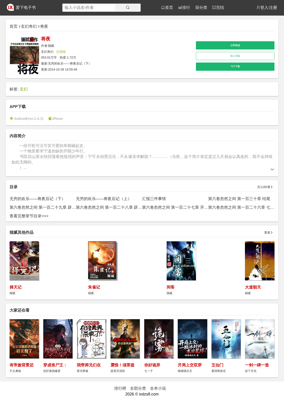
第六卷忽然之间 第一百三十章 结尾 (239, 199)
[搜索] (127, 8)
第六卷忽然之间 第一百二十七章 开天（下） (181, 207)
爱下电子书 (26, 7)
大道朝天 (253, 287)
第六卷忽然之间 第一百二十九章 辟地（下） (49, 207)
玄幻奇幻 (29, 26)
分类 (203, 7)
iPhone (57, 118)
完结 (220, 7)
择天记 (16, 287)
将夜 (44, 26)
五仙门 (217, 365)
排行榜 (120, 388)
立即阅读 (235, 45)
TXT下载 (235, 66)
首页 (169, 7)
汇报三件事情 (154, 199)
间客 (171, 287)
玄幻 (24, 89)
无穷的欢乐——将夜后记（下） (69, 63)
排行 (186, 7)
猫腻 (51, 45)
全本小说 (158, 388)
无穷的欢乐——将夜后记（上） (104, 199)
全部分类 (138, 388)
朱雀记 (94, 287)
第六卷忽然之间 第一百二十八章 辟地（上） (115, 207)
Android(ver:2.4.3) (28, 118)
